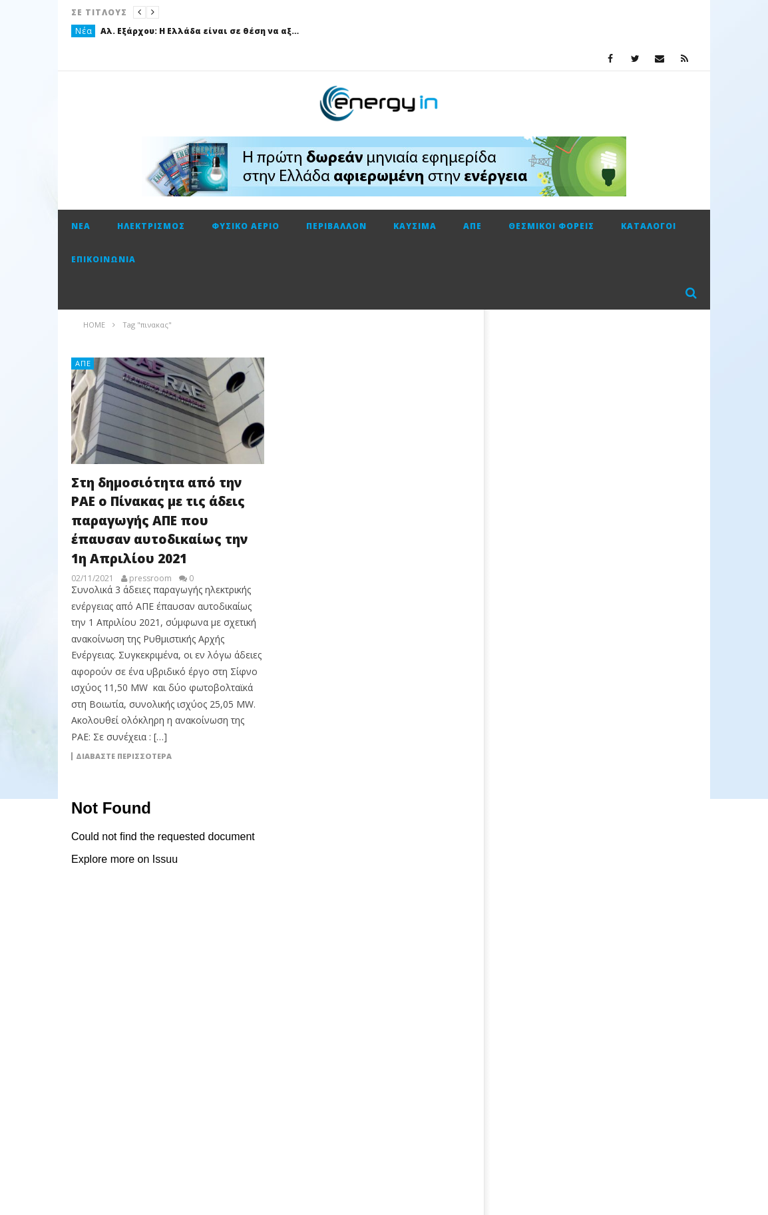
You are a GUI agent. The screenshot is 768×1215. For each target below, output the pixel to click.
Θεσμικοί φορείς (551, 226)
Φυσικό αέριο (246, 226)
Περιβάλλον (336, 226)
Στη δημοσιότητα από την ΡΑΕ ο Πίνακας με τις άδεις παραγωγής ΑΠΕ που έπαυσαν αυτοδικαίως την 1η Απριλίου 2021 (159, 520)
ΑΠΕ (472, 226)
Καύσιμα (415, 226)
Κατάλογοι (648, 226)
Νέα (84, 31)
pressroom (150, 579)
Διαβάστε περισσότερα (124, 756)
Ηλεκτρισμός (151, 226)
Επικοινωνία (103, 259)
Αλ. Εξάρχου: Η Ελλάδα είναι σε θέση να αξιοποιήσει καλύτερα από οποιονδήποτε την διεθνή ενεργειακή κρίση (200, 31)
